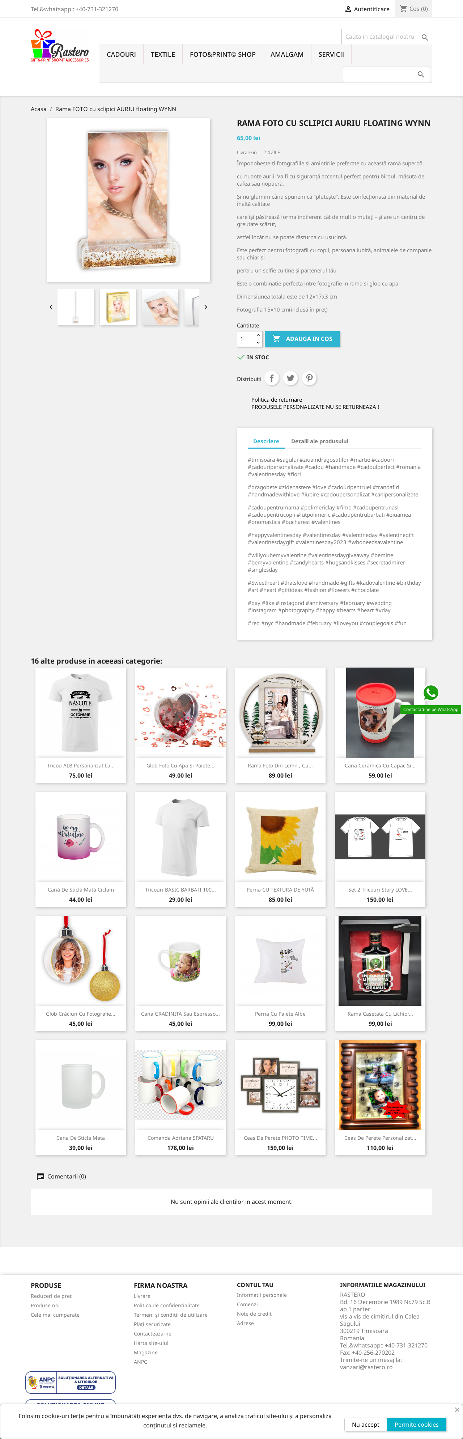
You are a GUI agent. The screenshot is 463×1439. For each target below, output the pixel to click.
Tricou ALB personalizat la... (81, 765)
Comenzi (247, 1304)
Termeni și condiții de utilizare (171, 1314)
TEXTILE (163, 54)
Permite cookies (417, 1425)
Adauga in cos (302, 339)
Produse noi (45, 1305)
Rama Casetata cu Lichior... (380, 1013)
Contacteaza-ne (152, 1333)
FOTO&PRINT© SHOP (223, 54)
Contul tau (255, 1285)
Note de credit (254, 1313)
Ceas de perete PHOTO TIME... (280, 1137)
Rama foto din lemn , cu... (280, 765)
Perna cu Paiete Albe (280, 1013)
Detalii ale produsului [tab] (319, 441)
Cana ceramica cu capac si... (380, 765)
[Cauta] (386, 36)
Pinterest (309, 378)
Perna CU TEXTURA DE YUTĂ (280, 889)
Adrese (245, 1323)
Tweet (290, 378)
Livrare (142, 1295)
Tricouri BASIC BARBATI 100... (180, 889)
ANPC (140, 1361)
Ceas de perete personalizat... (380, 1137)
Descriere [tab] (266, 441)
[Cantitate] (245, 339)
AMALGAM (287, 54)
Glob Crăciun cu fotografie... (80, 1013)
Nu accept (365, 1425)
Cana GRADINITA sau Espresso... (180, 1013)
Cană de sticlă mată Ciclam (81, 889)
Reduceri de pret (51, 1295)
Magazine (146, 1352)
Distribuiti (271, 378)
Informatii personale (262, 1294)
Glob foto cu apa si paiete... (180, 765)
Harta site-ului (151, 1342)
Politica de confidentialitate (167, 1305)
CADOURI (121, 54)
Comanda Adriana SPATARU (181, 1137)
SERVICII (331, 54)
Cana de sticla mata (80, 1137)
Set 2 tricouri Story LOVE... (380, 889)
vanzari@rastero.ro (366, 1367)
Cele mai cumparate (55, 1314)
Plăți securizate (152, 1324)
